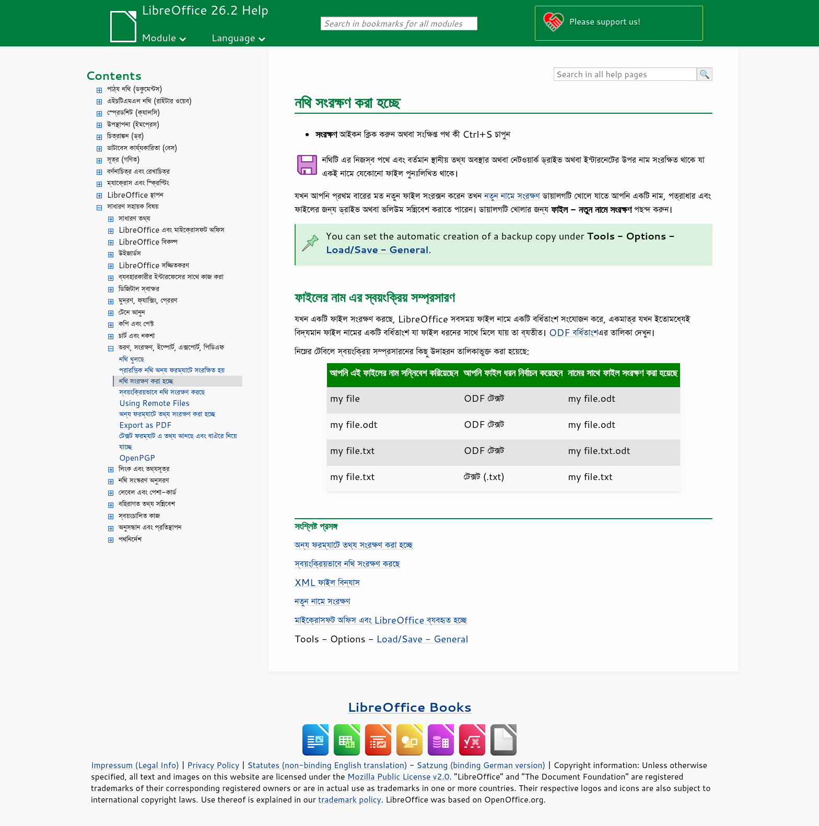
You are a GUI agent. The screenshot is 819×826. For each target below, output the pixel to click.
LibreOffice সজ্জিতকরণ (154, 265)
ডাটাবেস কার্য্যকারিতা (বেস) (142, 147)
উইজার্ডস (130, 253)
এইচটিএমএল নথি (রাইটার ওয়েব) (149, 100)
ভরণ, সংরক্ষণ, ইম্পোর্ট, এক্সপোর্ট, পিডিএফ (171, 347)
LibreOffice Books (409, 707)
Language (233, 37)
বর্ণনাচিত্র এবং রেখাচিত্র (138, 171)
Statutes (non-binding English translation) (327, 765)
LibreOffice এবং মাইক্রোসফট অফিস (172, 229)
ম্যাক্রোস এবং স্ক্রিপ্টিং (138, 182)
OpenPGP (137, 457)
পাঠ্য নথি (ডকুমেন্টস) (134, 88)
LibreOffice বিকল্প (148, 241)
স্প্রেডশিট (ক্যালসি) (133, 112)
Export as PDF (145, 425)
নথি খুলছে (131, 359)
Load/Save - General (423, 638)
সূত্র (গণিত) (123, 159)
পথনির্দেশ (130, 539)
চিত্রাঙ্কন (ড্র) (125, 135)
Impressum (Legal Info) (135, 765)
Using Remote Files (154, 403)
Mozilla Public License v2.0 (398, 776)
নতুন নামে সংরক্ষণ (512, 195)
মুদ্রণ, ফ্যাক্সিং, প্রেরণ (148, 300)
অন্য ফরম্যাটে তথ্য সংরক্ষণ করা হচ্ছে (167, 414)
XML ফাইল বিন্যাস (327, 582)
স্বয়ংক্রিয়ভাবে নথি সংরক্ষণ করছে (162, 392)
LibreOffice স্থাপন (135, 194)
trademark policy (349, 799)
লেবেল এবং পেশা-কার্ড (147, 492)
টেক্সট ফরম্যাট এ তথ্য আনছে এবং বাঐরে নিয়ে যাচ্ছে (178, 441)
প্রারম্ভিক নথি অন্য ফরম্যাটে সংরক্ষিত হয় (172, 370)
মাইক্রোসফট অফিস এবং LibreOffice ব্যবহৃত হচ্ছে (380, 620)
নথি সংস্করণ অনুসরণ (144, 480)
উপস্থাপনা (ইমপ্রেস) (133, 124)
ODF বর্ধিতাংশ (573, 332)
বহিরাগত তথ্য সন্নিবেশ (147, 503)
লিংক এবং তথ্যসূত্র (144, 468)
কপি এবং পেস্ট (136, 323)
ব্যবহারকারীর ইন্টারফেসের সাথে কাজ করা (171, 276)
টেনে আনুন (132, 312)
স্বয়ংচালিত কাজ (139, 515)
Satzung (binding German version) (481, 765)
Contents (114, 75)
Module (159, 37)
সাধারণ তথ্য (134, 218)
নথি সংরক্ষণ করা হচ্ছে (146, 381)
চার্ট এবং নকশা (137, 335)
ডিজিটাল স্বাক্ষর (139, 288)
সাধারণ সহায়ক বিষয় (133, 206)
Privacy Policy (213, 765)
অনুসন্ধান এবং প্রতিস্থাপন (150, 527)
